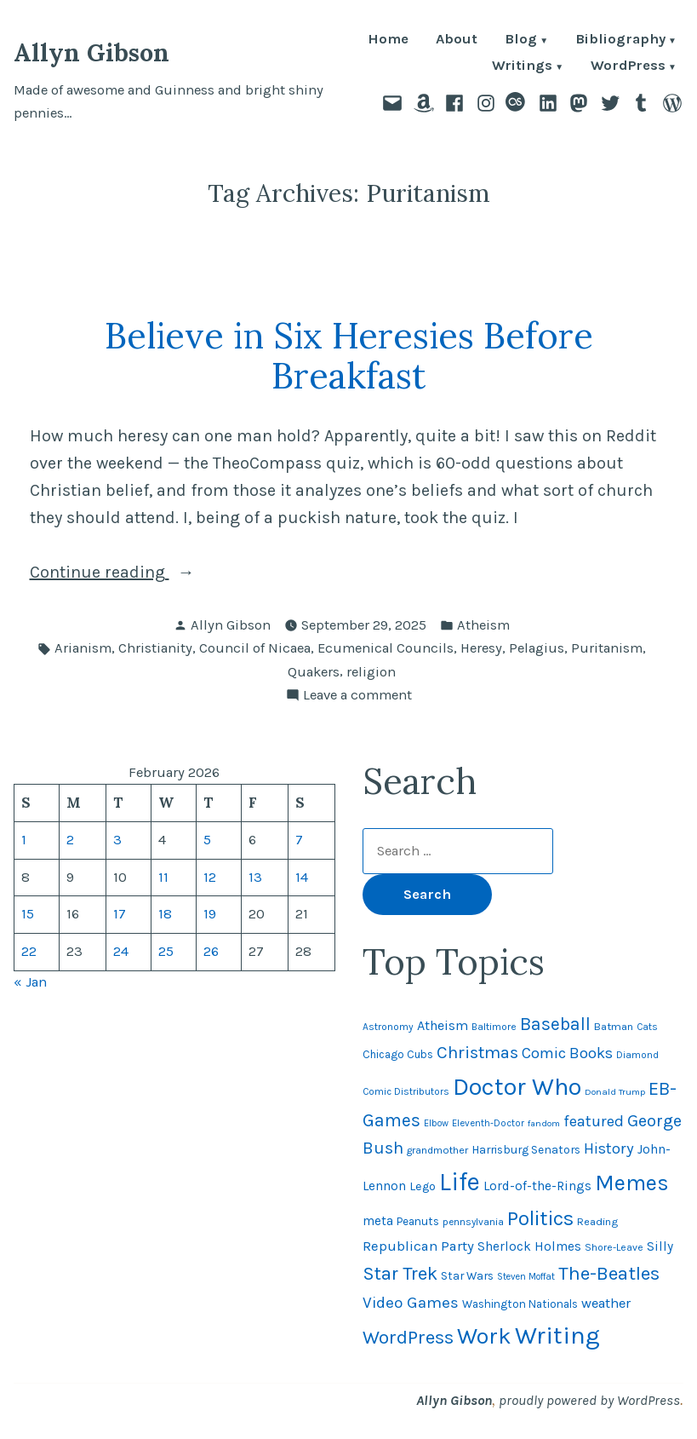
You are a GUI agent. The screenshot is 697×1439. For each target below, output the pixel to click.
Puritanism (607, 648)
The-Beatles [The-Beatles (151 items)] (609, 1273)
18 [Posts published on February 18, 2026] (165, 914)
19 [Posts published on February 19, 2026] (209, 914)
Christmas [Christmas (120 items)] (477, 1052)
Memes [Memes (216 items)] (632, 1183)
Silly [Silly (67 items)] (660, 1246)
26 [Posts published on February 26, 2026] (211, 951)
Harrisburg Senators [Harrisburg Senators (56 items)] (525, 1149)
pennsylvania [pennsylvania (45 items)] (473, 1222)
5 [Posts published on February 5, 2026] (207, 840)
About (456, 40)
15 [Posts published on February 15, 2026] (27, 914)
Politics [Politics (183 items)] (540, 1218)
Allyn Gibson (91, 52)
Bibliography (620, 40)
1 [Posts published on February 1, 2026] (23, 840)
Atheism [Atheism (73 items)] (442, 1025)
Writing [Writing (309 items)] (557, 1335)
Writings (522, 66)
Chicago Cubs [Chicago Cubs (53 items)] (398, 1054)
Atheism (483, 625)
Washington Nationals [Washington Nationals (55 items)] (520, 1304)
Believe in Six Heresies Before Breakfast (349, 355)
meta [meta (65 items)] (378, 1221)
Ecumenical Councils (385, 648)
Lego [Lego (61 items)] (422, 1186)
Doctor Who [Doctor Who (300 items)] (517, 1086)
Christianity (155, 648)
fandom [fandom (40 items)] (544, 1123)
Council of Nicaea (255, 648)
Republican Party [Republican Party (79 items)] (418, 1246)
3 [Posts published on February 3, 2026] (117, 840)
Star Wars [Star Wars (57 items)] (467, 1275)
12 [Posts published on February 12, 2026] (209, 877)
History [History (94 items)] (609, 1148)
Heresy (481, 648)
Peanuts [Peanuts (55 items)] (418, 1221)
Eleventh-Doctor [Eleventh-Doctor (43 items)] (488, 1123)
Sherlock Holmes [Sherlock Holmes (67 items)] (529, 1246)
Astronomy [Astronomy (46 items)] (388, 1027)
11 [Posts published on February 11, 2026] (163, 877)
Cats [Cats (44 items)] (647, 1027)
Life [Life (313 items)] (459, 1181)
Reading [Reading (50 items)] (597, 1221)
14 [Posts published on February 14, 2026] (301, 877)
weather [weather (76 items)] (606, 1303)
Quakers (314, 672)
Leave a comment (357, 695)
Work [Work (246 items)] (484, 1336)
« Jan (30, 982)
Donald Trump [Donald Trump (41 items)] (615, 1091)
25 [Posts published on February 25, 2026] (166, 951)
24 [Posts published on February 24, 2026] (121, 951)
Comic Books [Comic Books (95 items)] (567, 1053)
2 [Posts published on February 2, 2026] (70, 840)
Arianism (82, 648)
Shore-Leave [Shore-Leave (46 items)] (614, 1247)
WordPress (628, 66)
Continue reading (140, 572)
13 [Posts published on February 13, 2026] (255, 877)
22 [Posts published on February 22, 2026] (29, 951)
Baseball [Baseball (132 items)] (555, 1023)
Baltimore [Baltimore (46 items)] (494, 1027)
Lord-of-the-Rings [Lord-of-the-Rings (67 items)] (537, 1186)
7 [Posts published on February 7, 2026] (299, 840)
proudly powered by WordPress (589, 1400)
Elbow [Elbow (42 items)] (436, 1123)
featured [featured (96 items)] (593, 1121)
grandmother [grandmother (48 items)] (437, 1150)
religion (371, 672)
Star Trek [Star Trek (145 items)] (400, 1274)
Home (388, 40)
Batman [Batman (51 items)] (613, 1026)
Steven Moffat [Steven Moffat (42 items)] (526, 1276)
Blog (521, 40)
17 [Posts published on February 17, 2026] (119, 914)
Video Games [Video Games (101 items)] (411, 1302)
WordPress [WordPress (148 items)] (408, 1337)
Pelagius (536, 648)
